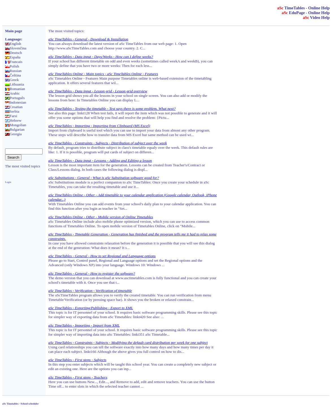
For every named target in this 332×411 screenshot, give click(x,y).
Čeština (13, 75)
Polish (12, 66)
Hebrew (13, 120)
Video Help (316, 17)
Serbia (12, 111)
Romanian (15, 89)
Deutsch (13, 53)
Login (8, 182)
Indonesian (15, 102)
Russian (13, 71)
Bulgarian (15, 129)
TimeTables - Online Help (303, 8)
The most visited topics (22, 166)
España (13, 57)
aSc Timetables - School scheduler (20, 403)
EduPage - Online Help (306, 12)
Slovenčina (15, 48)
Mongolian (15, 125)
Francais (13, 62)
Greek (12, 80)
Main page (13, 31)
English (13, 43)
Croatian (14, 107)
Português (15, 98)
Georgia (13, 134)
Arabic (12, 93)
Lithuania (14, 84)
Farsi (11, 116)
